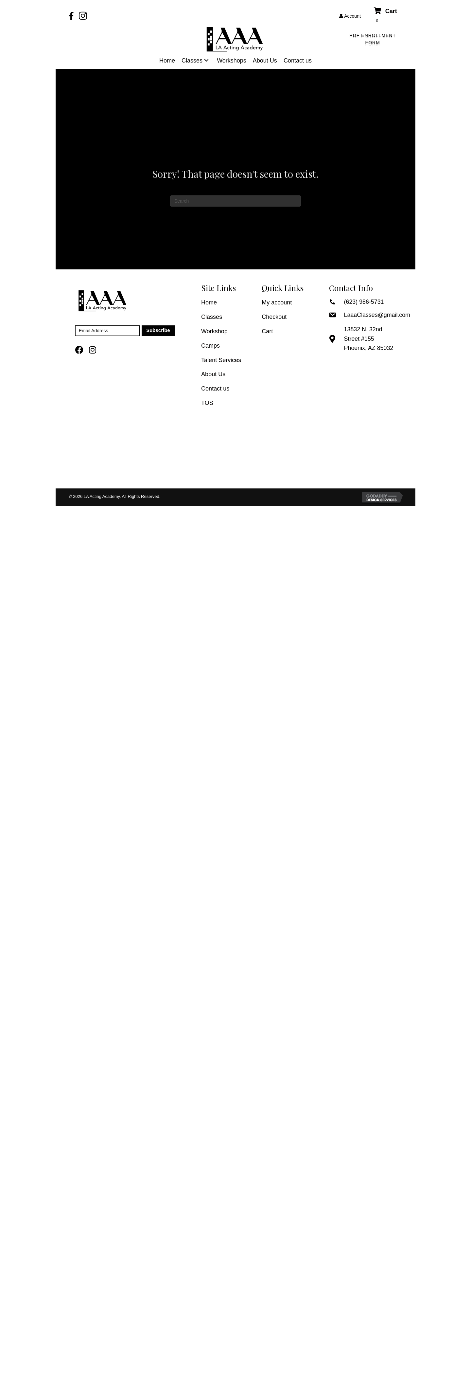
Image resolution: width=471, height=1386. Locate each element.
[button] (372, 39)
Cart (267, 331)
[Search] (235, 201)
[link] (167, 61)
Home (209, 302)
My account (277, 302)
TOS (207, 403)
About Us (213, 374)
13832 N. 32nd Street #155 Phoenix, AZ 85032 (369, 339)
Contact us (215, 388)
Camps (210, 345)
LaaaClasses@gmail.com (377, 315)
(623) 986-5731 (364, 302)
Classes (211, 317)
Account (350, 16)
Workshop (214, 331)
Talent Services (221, 360)
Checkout (274, 317)
